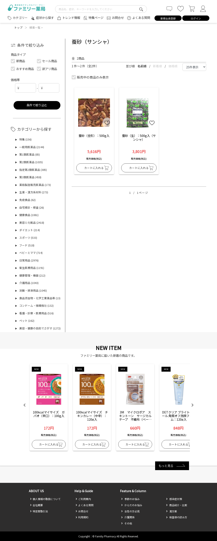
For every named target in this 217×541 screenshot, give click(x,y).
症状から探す (45, 17)
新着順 (158, 66)
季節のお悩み (130, 499)
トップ (18, 27)
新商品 (18, 61)
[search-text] (101, 9)
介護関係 (128, 517)
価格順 (172, 66)
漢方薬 (171, 511)
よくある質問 (141, 17)
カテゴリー (20, 17)
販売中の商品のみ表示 (90, 77)
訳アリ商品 (47, 68)
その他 (126, 523)
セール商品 (47, 61)
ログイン (196, 18)
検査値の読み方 (176, 517)
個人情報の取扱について (45, 499)
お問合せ (118, 17)
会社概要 (36, 505)
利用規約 (81, 517)
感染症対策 (174, 499)
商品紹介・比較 (176, 505)
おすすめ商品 (22, 68)
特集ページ (96, 17)
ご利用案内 (83, 499)
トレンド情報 (71, 17)
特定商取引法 (39, 511)
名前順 (142, 66)
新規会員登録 (168, 18)
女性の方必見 (130, 511)
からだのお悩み (131, 505)
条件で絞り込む (36, 105)
